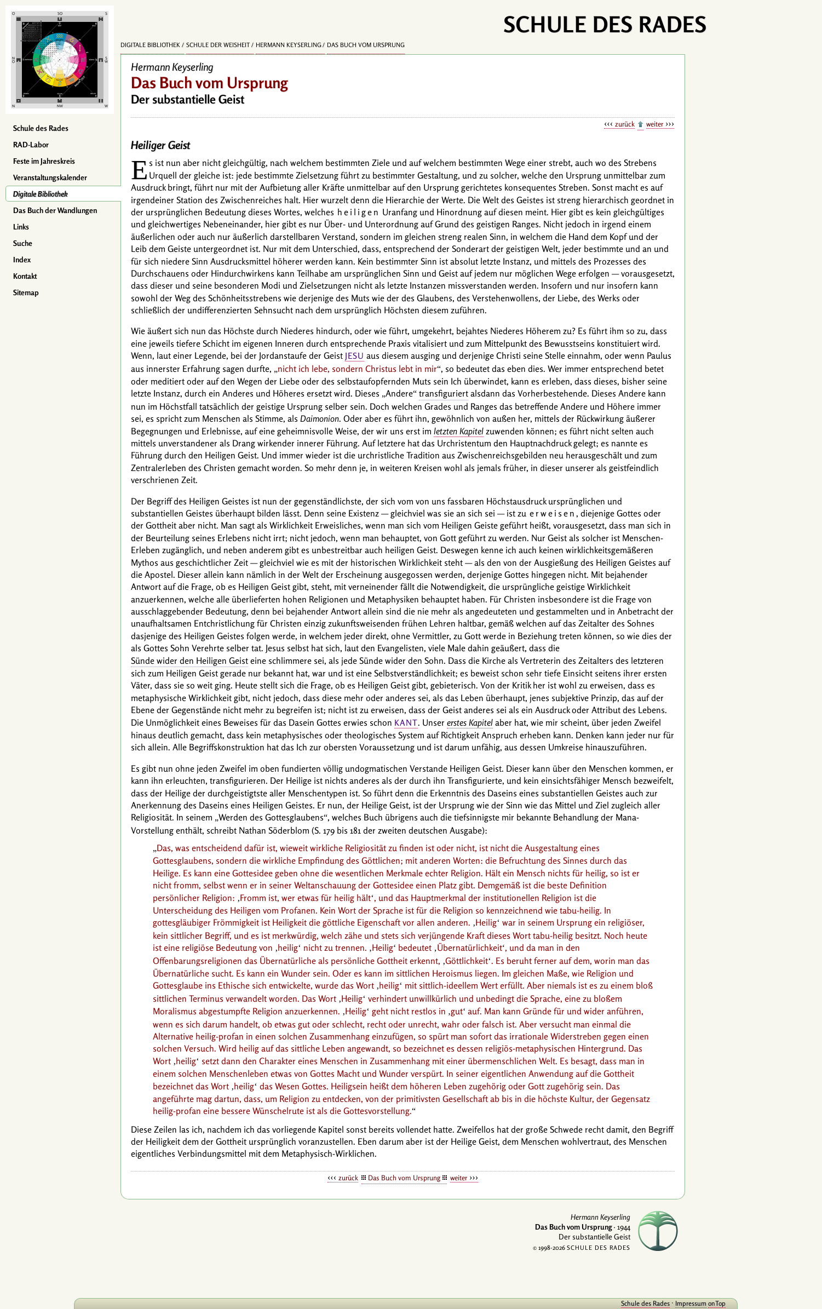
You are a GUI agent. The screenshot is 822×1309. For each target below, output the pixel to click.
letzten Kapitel (459, 431)
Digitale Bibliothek (40, 194)
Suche (22, 243)
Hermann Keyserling (288, 45)
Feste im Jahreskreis (44, 161)
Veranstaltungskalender (50, 177)
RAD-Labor (31, 144)
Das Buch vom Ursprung (366, 45)
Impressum (642, 1303)
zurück (625, 123)
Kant (406, 722)
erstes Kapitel (470, 722)
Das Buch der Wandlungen (55, 210)
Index (22, 259)
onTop (668, 1303)
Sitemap (26, 292)
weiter (654, 123)
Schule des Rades (40, 128)
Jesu (354, 356)
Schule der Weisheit (218, 45)
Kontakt (25, 276)
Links (21, 226)
